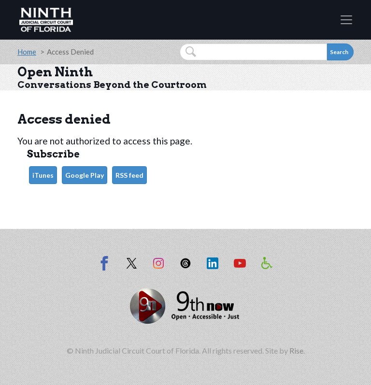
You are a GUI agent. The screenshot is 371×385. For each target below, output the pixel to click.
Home (26, 51)
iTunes (43, 175)
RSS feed (129, 175)
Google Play (84, 175)
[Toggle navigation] (346, 20)
